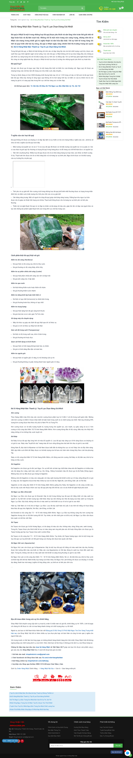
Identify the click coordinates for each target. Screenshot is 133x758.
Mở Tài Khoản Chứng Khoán (83, 736)
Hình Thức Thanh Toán (81, 730)
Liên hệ (71, 15)
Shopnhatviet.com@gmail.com (24, 737)
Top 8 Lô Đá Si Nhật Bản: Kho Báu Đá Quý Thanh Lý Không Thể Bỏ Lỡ (31, 693)
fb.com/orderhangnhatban (52, 658)
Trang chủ (15, 15)
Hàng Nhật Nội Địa (41, 15)
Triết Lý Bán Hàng (105, 733)
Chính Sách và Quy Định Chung (58, 727)
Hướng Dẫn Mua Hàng (81, 727)
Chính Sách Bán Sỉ (54, 733)
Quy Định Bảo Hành (54, 736)
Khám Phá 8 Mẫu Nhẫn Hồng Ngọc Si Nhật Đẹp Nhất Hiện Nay (29, 709)
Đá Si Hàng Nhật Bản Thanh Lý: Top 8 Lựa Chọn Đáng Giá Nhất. (40, 47)
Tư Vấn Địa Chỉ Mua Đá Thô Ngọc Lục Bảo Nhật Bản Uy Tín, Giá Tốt (55, 86)
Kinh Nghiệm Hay (59, 15)
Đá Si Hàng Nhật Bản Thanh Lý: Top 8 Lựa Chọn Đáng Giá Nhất (42, 26)
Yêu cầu (118, 745)
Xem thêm (15, 687)
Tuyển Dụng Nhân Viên (107, 730)
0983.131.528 (109, 9)
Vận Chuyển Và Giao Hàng (82, 733)
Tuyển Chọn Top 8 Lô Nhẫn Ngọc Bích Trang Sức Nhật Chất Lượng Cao (32, 706)
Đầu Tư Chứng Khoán (107, 736)
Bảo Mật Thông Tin (54, 730)
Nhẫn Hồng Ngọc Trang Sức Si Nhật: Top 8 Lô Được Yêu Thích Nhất (30, 703)
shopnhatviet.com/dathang (38, 661)
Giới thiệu (27, 15)
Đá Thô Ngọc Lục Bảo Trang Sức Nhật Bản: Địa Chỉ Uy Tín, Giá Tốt (30, 700)
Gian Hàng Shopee (85, 15)
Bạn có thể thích (103, 88)
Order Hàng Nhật (118, 1)
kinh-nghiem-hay (24, 20)
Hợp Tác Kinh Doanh (106, 727)
